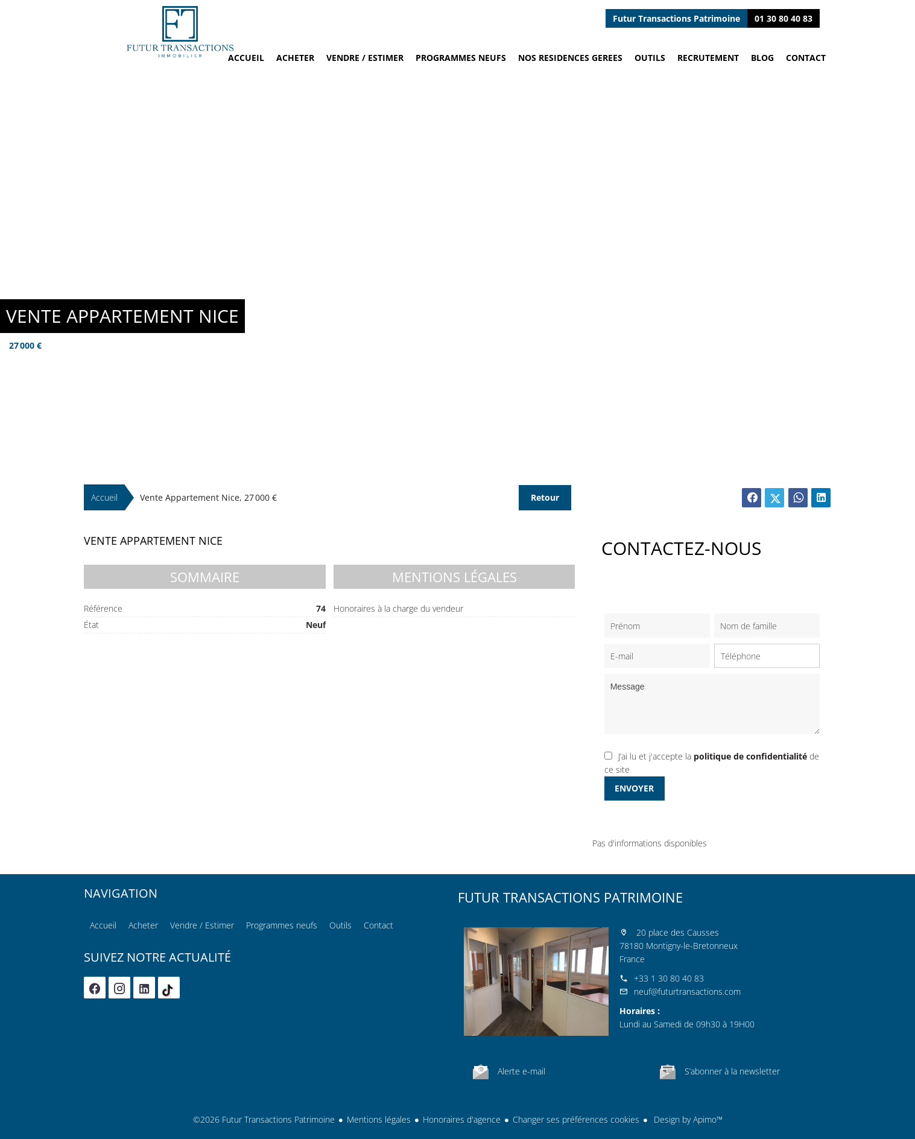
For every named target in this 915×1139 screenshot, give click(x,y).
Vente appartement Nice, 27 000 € (208, 497)
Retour (545, 497)
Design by (687, 1119)
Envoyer (634, 788)
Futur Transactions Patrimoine (570, 897)
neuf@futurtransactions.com (687, 991)
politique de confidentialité (750, 756)
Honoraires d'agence (462, 1119)
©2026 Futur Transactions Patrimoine (264, 1119)
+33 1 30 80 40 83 (669, 978)
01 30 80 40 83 (783, 18)
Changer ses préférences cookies (576, 1119)
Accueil (180, 31)
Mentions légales (379, 1119)
